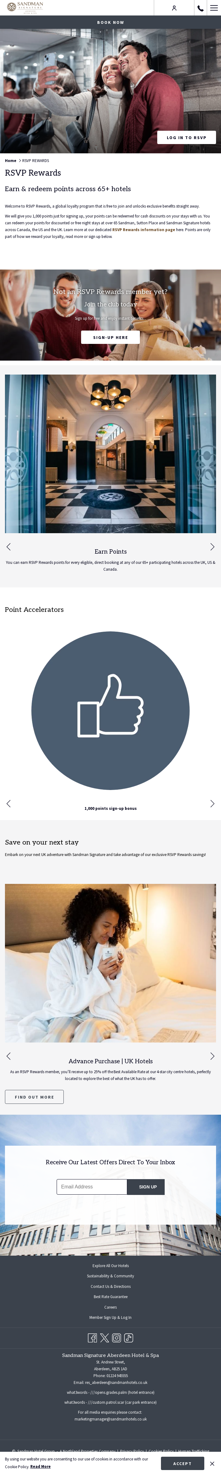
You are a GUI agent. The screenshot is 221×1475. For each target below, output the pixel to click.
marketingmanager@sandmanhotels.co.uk (111, 1419)
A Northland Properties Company (87, 1451)
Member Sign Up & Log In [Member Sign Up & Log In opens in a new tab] (115, 1318)
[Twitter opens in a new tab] (104, 1337)
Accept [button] (182, 1463)
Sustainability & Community (110, 1276)
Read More (40, 1466)
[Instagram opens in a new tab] (116, 1337)
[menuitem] (110, 1265)
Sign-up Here (112, 339)
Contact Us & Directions (111, 1286)
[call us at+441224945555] (200, 7)
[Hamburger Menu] (214, 7)
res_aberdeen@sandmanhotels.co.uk (116, 1382)
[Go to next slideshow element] (212, 547)
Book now (110, 22)
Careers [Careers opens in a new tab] (115, 1308)
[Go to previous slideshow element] (8, 547)
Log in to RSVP (191, 139)
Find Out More (34, 1097)
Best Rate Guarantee (111, 1296)
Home (10, 160)
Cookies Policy (161, 1451)
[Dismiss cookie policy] (212, 1463)
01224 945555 (117, 1375)
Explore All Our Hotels (111, 1265)
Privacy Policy (132, 1451)
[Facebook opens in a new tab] (92, 1337)
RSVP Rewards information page (143, 229)
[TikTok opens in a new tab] (128, 1337)
